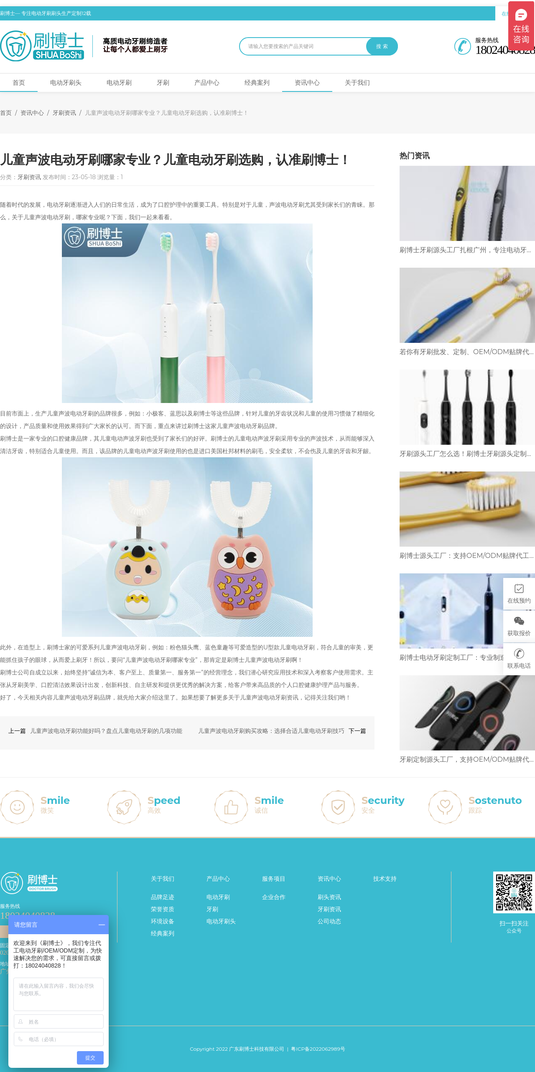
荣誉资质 (162, 909)
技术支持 (385, 879)
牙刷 (163, 82)
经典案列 (257, 82)
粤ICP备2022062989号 (318, 1049)
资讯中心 (307, 82)
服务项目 (273, 879)
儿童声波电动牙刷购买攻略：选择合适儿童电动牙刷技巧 (271, 731)
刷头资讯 (329, 897)
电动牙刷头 (66, 82)
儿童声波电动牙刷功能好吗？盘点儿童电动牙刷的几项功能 (106, 731)
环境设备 (162, 921)
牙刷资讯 (64, 113)
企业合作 (273, 897)
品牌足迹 (162, 897)
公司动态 (329, 921)
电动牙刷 (119, 82)
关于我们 (357, 82)
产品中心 (206, 82)
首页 (19, 82)
